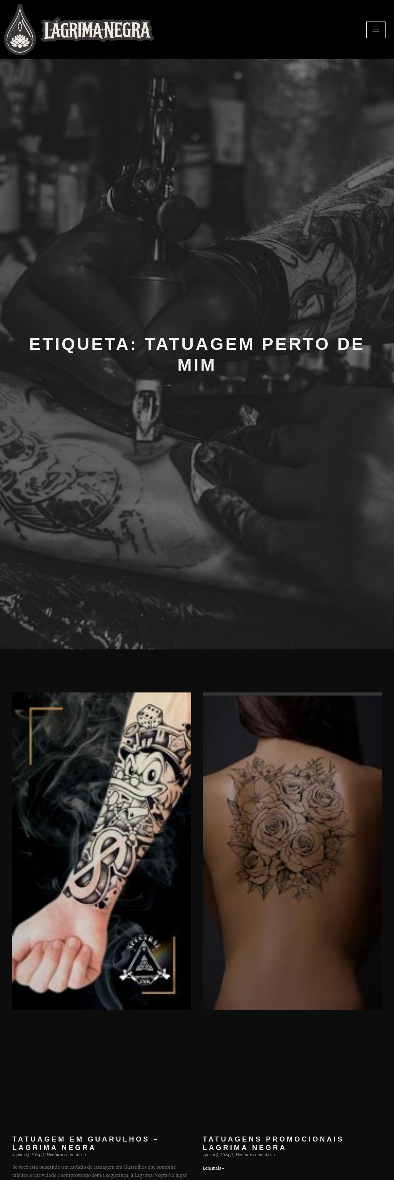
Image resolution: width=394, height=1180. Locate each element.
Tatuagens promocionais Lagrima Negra (273, 1143)
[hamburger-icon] (376, 30)
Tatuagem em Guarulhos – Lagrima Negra (85, 1143)
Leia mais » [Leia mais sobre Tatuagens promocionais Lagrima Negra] (213, 1168)
